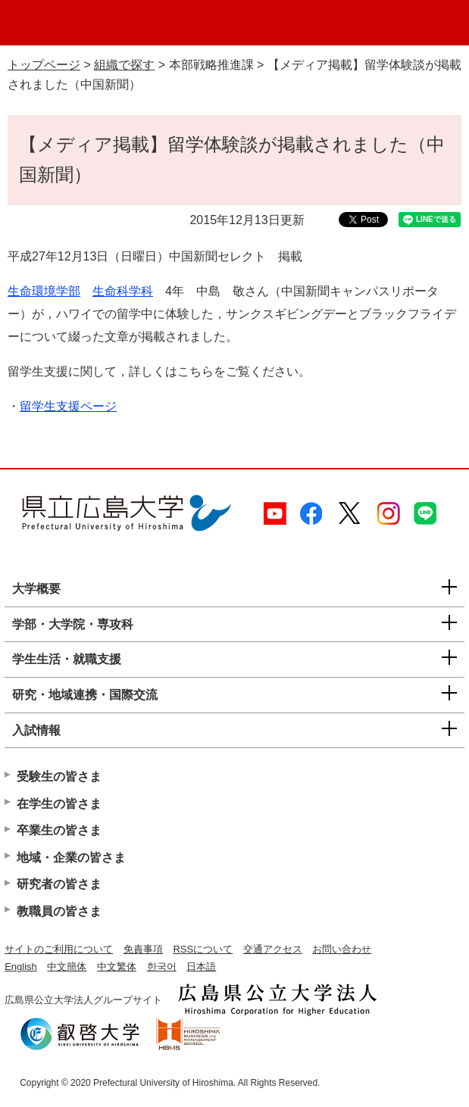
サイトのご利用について (59, 949)
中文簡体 (66, 966)
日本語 (201, 966)
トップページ (44, 64)
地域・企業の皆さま (71, 857)
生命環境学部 (44, 291)
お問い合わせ (341, 949)
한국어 (162, 966)
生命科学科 (122, 291)
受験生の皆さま (59, 776)
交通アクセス (272, 949)
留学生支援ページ (68, 406)
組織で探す (124, 64)
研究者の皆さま (59, 884)
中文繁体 (116, 966)
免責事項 (143, 949)
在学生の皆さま (59, 803)
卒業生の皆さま (59, 830)
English (21, 966)
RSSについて (203, 949)
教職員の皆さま (59, 911)
